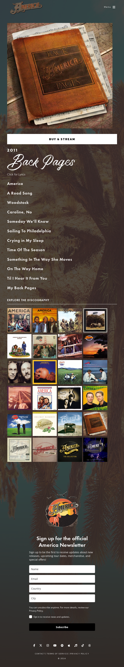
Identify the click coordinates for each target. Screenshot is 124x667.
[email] (62, 579)
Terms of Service (57, 653)
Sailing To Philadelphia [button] (29, 231)
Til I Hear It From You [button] (27, 279)
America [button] (15, 184)
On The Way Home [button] (25, 269)
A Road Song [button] (19, 193)
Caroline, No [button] (19, 212)
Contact (40, 653)
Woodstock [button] (18, 203)
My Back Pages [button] (21, 288)
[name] (62, 569)
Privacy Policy (79, 653)
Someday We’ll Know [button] (28, 222)
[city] (62, 598)
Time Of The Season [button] (26, 250)
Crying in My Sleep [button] (25, 241)
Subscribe (62, 627)
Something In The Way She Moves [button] (39, 260)
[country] (62, 589)
